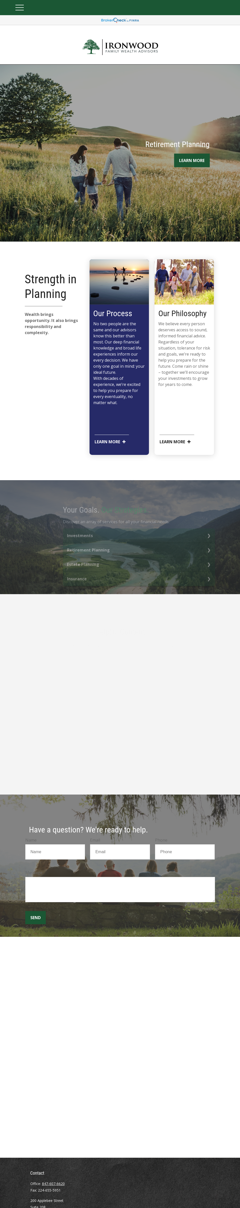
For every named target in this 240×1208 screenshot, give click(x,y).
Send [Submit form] (35, 917)
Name (31, 840)
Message (33, 872)
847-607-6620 (53, 1183)
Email (95, 840)
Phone (161, 840)
